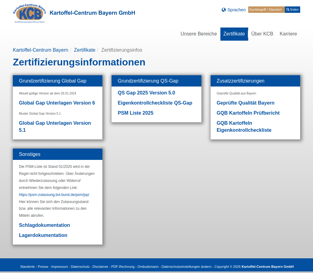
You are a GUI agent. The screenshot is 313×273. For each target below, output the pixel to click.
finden (292, 9)
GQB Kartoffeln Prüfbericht (248, 113)
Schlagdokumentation (44, 225)
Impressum (59, 266)
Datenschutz (80, 266)
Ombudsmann (148, 266)
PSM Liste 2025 (135, 113)
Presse (43, 266)
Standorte (27, 266)
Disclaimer (100, 266)
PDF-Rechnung (122, 266)
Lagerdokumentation (43, 235)
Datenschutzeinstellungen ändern (186, 266)
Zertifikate (84, 50)
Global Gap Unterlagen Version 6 (57, 102)
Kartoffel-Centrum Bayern (40, 50)
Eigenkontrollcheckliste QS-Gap (155, 102)
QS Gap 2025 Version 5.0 (146, 92)
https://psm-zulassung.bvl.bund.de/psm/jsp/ (54, 195)
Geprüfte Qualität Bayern (245, 102)
